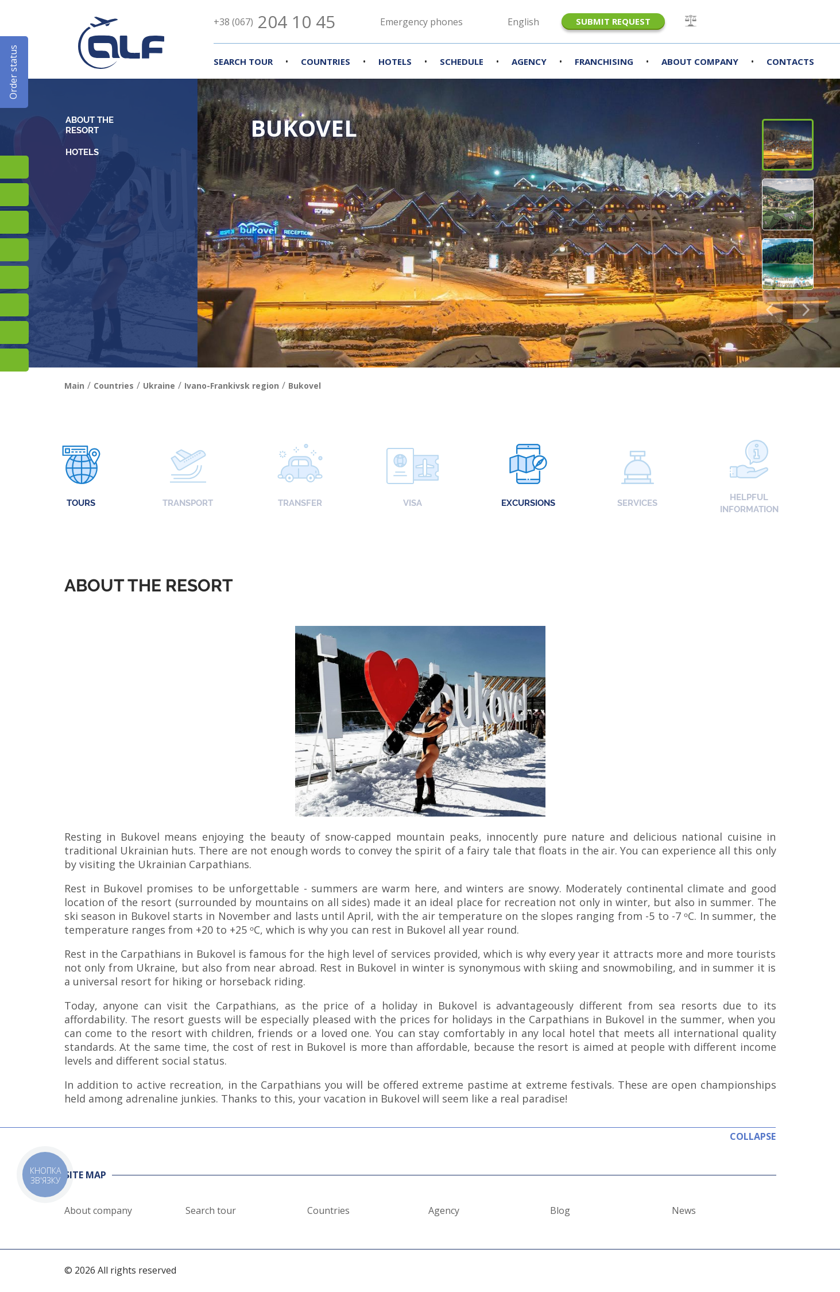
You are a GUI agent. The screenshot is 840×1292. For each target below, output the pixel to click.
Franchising (604, 61)
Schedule (461, 61)
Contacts (790, 61)
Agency (529, 61)
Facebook (14, 194)
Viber (14, 304)
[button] (806, 310)
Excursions (528, 477)
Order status (13, 72)
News (684, 1210)
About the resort (89, 125)
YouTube (14, 249)
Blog (560, 1210)
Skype (14, 332)
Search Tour (243, 61)
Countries (325, 61)
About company (699, 61)
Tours (81, 477)
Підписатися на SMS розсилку (14, 277)
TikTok (14, 222)
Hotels (395, 61)
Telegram (14, 360)
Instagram (14, 167)
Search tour (210, 1210)
